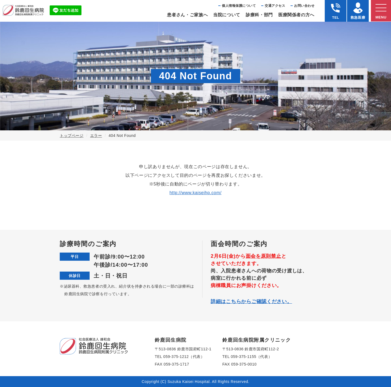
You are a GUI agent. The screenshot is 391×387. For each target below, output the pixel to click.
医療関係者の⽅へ (296, 14)
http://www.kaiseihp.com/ (195, 192)
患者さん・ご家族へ (187, 14)
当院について (226, 14)
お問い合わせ (304, 6)
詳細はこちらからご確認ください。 (251, 301)
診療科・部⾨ (259, 14)
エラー (96, 135)
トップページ (71, 135)
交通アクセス (275, 6)
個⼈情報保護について (239, 6)
